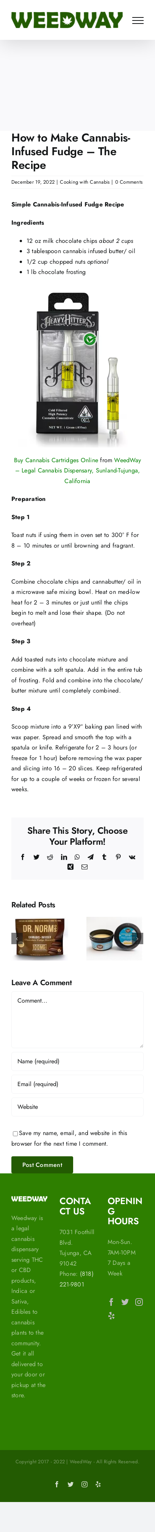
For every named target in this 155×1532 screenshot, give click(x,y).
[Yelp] (111, 1315)
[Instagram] (139, 1302)
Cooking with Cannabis (85, 182)
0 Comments (128, 182)
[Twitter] (125, 1302)
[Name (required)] (77, 1061)
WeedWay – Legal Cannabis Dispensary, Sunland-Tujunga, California (78, 470)
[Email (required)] (77, 1084)
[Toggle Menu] (138, 20)
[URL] (77, 1106)
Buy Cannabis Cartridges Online (56, 460)
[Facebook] (111, 1302)
